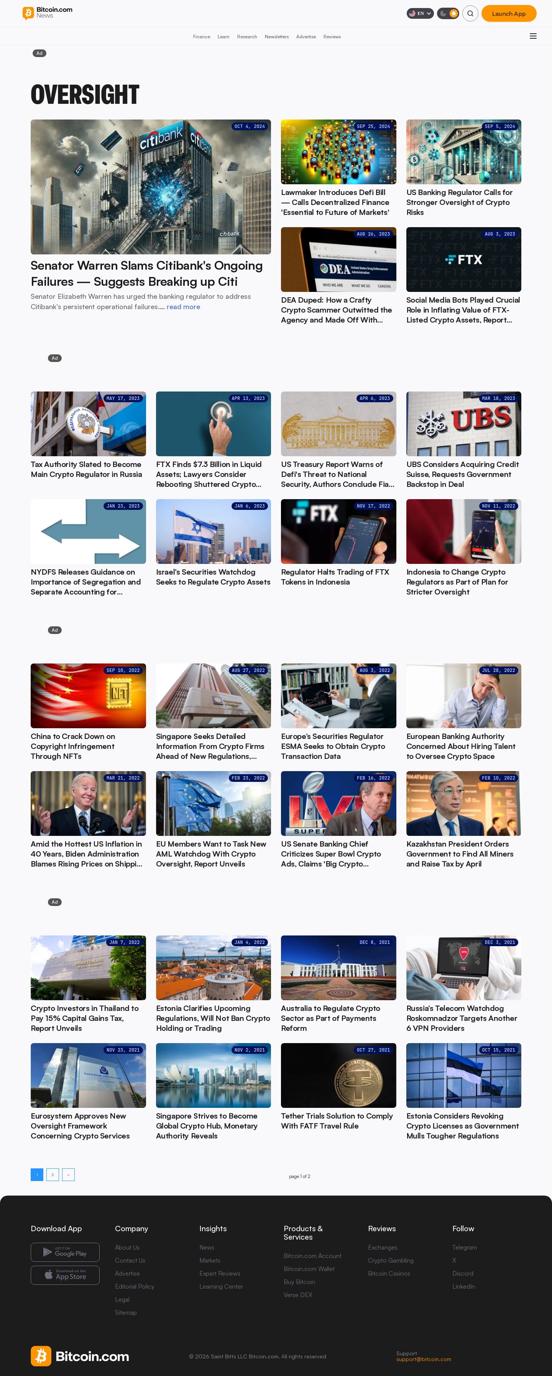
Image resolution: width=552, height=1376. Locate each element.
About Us (127, 1247)
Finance (201, 36)
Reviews (332, 36)
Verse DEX (298, 1295)
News (206, 1247)
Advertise (306, 36)
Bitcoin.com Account (313, 1256)
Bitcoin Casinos (389, 1273)
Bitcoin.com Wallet (309, 1269)
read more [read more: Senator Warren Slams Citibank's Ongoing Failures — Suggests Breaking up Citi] (183, 306)
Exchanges (383, 1247)
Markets (209, 1260)
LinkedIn (463, 1286)
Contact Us (130, 1260)
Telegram (464, 1247)
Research (247, 36)
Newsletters (277, 36)
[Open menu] (533, 36)
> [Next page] (68, 1174)
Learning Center (221, 1286)
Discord (462, 1273)
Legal (122, 1299)
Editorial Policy (134, 1286)
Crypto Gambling (391, 1260)
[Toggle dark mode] (448, 13)
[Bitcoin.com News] (47, 13)
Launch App (509, 13)
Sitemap (126, 1312)
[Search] (470, 13)
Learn (224, 36)
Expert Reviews (219, 1273)
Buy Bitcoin (299, 1282)
